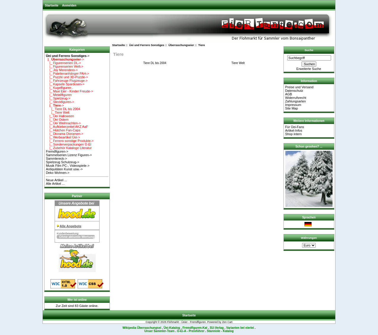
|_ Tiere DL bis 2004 (63, 109)
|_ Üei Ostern (57, 119)
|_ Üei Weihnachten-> (63, 123)
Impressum (293, 105)
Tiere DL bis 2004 (154, 63)
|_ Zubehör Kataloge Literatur (69, 148)
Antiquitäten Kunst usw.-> (64, 169)
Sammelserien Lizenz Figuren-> (69, 155)
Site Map (291, 108)
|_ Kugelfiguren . (59, 87)
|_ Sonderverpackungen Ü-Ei (68, 144)
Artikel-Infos (293, 130)
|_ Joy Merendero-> (62, 70)
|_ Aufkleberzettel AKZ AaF (67, 126)
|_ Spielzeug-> (58, 98)
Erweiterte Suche (308, 69)
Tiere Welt (238, 63)
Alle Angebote (71, 226)
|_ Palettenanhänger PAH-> (67, 73)
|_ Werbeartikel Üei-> (63, 137)
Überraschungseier (181, 45)
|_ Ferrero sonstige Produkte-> (70, 141)
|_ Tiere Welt (57, 112)
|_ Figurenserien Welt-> (64, 66)
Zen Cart (227, 322)
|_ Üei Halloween (60, 116)
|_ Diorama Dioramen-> (64, 133)
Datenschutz (294, 90)
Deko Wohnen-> (57, 172)
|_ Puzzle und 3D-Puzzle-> (67, 77)
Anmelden (69, 5)
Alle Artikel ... (55, 183)
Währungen (309, 237)
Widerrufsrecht (295, 97)
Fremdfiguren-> (57, 151)
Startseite (51, 5)
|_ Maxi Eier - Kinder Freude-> (69, 91)
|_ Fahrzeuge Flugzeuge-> (66, 80)
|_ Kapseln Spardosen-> (65, 84)
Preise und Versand (299, 87)
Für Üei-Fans (294, 127)
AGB (288, 94)
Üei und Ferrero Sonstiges (146, 45)
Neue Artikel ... (56, 180)
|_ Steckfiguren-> (60, 102)
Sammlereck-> (56, 158)
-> (67, 56)
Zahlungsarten (295, 101)
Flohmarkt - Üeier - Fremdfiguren (186, 322)
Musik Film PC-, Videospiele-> (67, 165)
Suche (308, 50)
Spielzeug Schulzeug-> (62, 162)
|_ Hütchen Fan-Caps (63, 130)
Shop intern (293, 134)
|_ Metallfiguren (58, 95)
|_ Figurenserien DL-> (63, 63)
